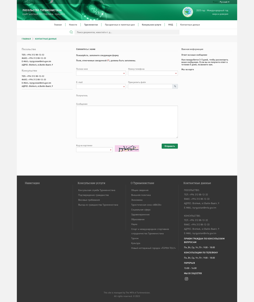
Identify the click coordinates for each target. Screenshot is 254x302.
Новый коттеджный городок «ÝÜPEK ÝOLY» (153, 247)
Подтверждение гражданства (93, 194)
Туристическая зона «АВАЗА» (146, 204)
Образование (138, 219)
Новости (73, 24)
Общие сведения (139, 190)
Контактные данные (190, 24)
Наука (134, 224)
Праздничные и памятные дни (120, 24)
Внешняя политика (141, 194)
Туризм (135, 238)
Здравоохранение (140, 214)
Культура (135, 243)
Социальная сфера (140, 209)
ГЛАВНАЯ (26, 39)
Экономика (137, 199)
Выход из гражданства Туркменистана (98, 204)
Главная (58, 24)
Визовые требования (89, 199)
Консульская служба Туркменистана (96, 190)
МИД (170, 24)
